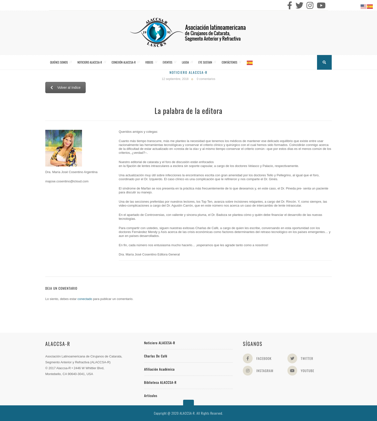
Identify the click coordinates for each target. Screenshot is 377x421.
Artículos (150, 395)
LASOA (185, 62)
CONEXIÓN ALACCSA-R (124, 62)
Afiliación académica (159, 369)
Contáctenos (229, 62)
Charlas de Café (155, 355)
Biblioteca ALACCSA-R (160, 382)
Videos (149, 62)
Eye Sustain (205, 62)
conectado (85, 299)
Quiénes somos (59, 62)
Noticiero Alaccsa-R (188, 72)
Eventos (167, 62)
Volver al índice (65, 87)
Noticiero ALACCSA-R (89, 62)
